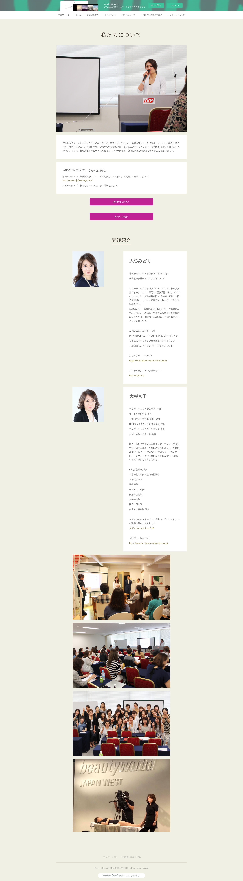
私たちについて (128, 15)
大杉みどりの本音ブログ (151, 15)
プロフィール (63, 15)
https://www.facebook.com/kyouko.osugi (148, 543)
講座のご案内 (93, 15)
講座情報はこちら (121, 202)
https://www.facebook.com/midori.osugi (148, 360)
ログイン (175, 5)
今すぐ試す (156, 5)
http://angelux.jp (137, 375)
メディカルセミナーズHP (141, 528)
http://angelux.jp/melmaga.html (77, 180)
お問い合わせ (110, 15)
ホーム (78, 15)
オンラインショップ (176, 15)
